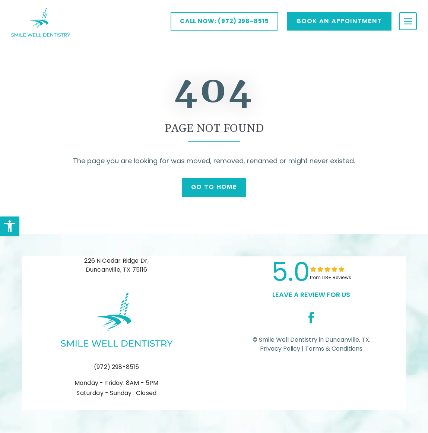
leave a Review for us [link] (311, 295)
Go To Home (214, 187)
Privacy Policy (280, 349)
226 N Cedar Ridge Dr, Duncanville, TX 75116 (116, 265)
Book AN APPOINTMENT (339, 21)
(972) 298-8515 (116, 367)
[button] (9, 226)
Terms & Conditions (333, 349)
